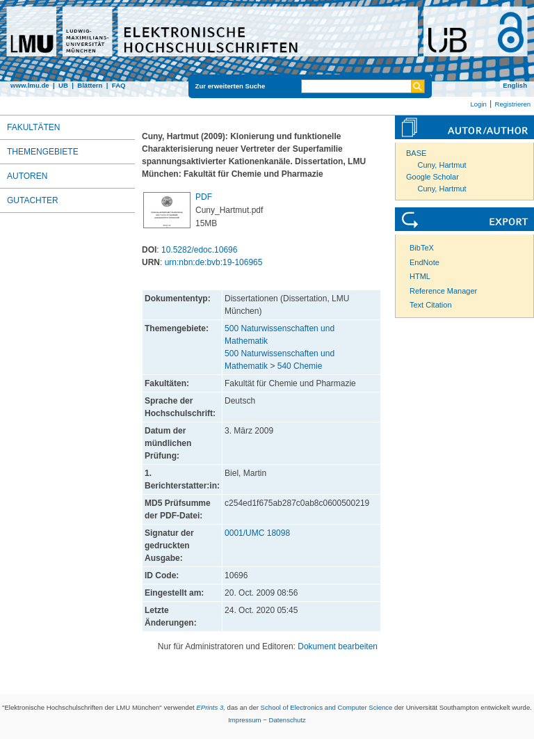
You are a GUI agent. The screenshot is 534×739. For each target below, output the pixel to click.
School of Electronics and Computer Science (327, 707)
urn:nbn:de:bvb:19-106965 (214, 262)
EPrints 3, (210, 707)
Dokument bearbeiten (338, 646)
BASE (416, 153)
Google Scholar (432, 177)
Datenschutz (287, 720)
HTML (420, 276)
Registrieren (512, 104)
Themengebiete (43, 152)
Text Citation (431, 305)
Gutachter (32, 200)
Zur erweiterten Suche (230, 86)
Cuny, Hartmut (442, 165)
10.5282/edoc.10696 (199, 250)
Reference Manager (443, 291)
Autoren (27, 176)
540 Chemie (300, 366)
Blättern (89, 85)
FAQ (119, 85)
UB (63, 85)
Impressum (244, 720)
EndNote (424, 262)
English (515, 85)
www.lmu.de (29, 85)
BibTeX (422, 248)
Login (478, 104)
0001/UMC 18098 (257, 533)
